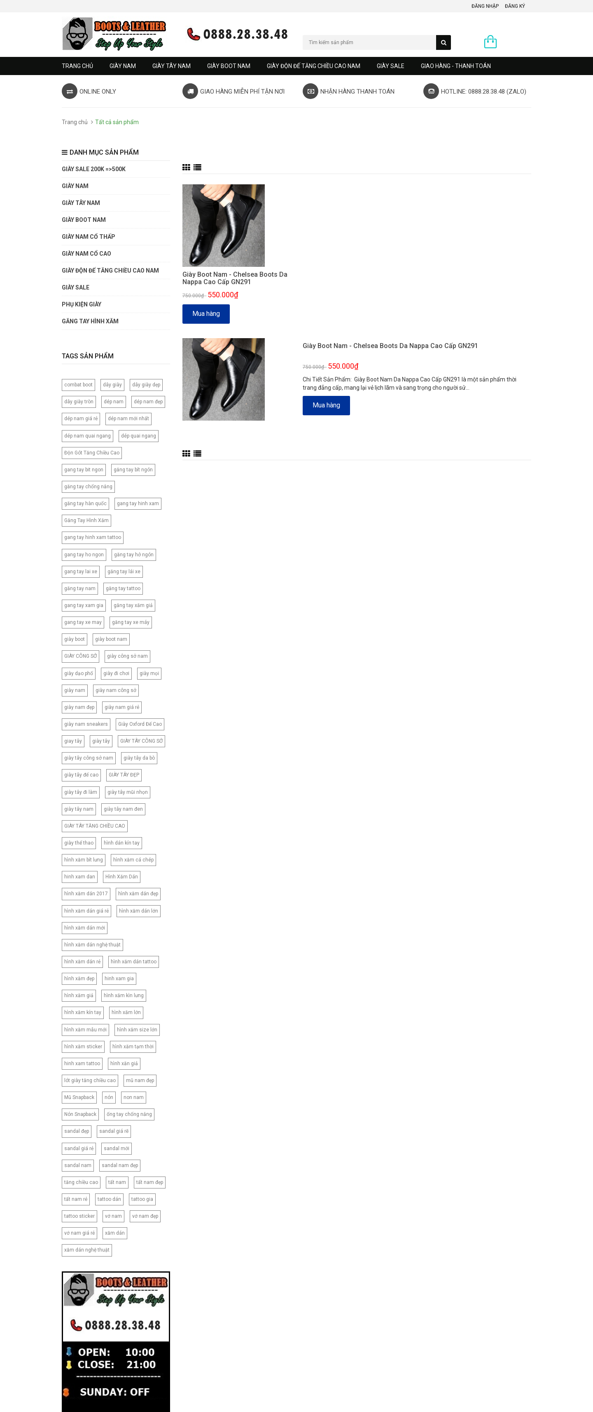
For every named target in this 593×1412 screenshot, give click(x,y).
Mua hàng (206, 314)
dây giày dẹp (146, 385)
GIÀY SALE (390, 66)
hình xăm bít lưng (83, 860)
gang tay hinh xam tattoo (92, 537)
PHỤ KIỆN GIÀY (81, 304)
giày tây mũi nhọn (127, 792)
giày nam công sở (116, 690)
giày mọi (149, 673)
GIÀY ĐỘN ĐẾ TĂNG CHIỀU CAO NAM (313, 66)
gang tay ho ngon (84, 555)
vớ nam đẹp (145, 1216)
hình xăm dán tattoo (133, 962)
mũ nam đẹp (140, 1080)
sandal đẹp (76, 1131)
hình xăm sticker (83, 1047)
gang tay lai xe (80, 571)
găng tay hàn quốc (85, 503)
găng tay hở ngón (134, 555)
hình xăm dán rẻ (82, 962)
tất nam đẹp (149, 1182)
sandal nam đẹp (120, 1165)
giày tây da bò (139, 758)
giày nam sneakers (86, 724)
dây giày (112, 385)
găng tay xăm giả (133, 605)
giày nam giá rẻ (122, 707)
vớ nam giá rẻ (79, 1233)
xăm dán (115, 1233)
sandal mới (116, 1148)
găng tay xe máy (130, 622)
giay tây (73, 741)
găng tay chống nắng (88, 486)
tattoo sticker (79, 1216)
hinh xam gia (119, 978)
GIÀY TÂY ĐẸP (124, 775)
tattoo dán (109, 1199)
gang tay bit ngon (83, 470)
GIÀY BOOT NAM (228, 66)
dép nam (114, 402)
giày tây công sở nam (88, 758)
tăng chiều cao (81, 1182)
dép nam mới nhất (128, 418)
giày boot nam (111, 639)
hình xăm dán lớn (138, 911)
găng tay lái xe (123, 571)
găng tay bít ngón (133, 470)
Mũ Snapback (79, 1097)
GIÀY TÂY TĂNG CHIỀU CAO (94, 826)
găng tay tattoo (123, 588)
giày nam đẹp (79, 707)
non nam (134, 1097)
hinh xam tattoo (82, 1063)
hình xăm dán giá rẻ (86, 911)
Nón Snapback (80, 1114)
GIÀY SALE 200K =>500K (94, 169)
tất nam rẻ (75, 1199)
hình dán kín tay (122, 843)
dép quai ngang (138, 436)
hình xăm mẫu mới (85, 1030)
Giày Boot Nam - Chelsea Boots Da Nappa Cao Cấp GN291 (234, 278)
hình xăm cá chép (133, 860)
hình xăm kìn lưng (124, 995)
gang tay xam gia (83, 605)
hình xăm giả (78, 995)
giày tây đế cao (81, 775)
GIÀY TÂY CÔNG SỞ (141, 741)
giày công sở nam (127, 656)
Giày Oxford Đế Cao (140, 724)
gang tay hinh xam (138, 503)
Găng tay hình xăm (90, 321)
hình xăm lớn (126, 1012)
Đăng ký (515, 6)
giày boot (74, 639)
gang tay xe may (83, 622)
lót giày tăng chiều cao (90, 1080)
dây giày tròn (78, 402)
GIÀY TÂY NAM (171, 66)
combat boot (78, 385)
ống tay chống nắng (129, 1114)
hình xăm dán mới (84, 928)
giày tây (101, 741)
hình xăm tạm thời (133, 1047)
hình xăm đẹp (79, 978)
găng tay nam (80, 588)
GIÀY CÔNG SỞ (80, 656)
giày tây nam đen (123, 809)
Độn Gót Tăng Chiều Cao (91, 453)
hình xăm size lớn (137, 1030)
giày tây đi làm (80, 792)
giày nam (74, 690)
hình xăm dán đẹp (138, 894)
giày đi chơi (116, 673)
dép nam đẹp (148, 402)
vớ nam (113, 1216)
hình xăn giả (124, 1063)
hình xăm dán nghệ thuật (92, 945)
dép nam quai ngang (87, 436)
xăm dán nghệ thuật (87, 1250)
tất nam (117, 1182)
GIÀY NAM (123, 66)
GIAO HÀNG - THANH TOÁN (456, 66)
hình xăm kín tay (82, 1012)
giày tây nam (78, 809)
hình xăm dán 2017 (86, 894)
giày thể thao (78, 843)
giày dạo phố (78, 673)
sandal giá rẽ (113, 1131)
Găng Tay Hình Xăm (86, 520)
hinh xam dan (79, 877)
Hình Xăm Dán (121, 877)
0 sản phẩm (516, 42)
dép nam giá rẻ (81, 418)
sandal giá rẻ (78, 1148)
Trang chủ (77, 66)
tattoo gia (142, 1199)
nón (109, 1097)
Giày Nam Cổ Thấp (88, 236)
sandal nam (77, 1165)
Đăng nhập (485, 6)
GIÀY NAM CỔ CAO (86, 253)
